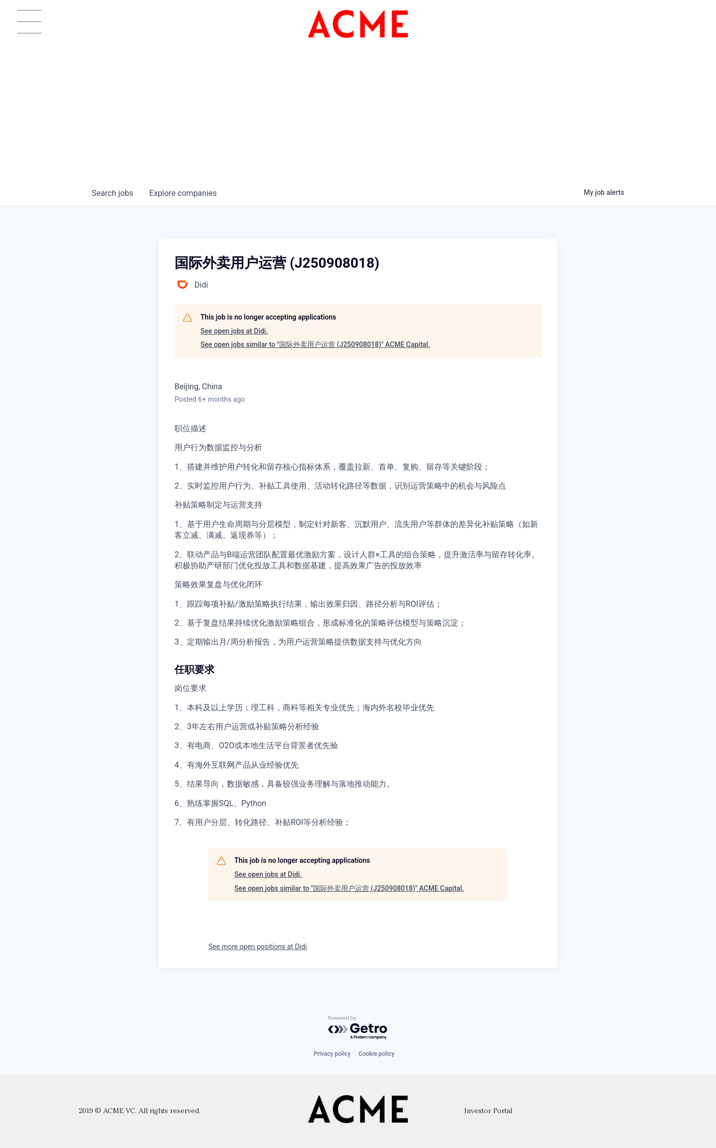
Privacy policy (332, 1053)
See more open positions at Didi (257, 947)
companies (182, 193)
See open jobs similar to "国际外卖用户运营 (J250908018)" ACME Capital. (315, 344)
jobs (112, 193)
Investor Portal (488, 1111)
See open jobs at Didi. (234, 331)
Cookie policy (376, 1053)
